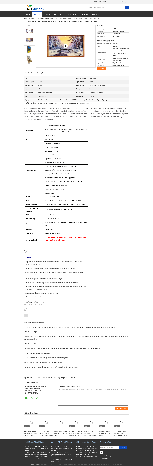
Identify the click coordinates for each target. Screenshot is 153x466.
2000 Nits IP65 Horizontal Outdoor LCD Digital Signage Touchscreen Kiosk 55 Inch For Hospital (62, 459)
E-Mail (103, 456)
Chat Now (95, 14)
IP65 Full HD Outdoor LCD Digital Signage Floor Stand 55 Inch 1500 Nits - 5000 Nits (62, 448)
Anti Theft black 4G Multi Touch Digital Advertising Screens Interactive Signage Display (36, 448)
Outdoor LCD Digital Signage (61, 442)
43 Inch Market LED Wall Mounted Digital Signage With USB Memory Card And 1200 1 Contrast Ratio (121, 433)
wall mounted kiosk (49, 378)
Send (123, 447)
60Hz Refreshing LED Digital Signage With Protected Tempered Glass (105, 432)
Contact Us (84, 14)
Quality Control (72, 14)
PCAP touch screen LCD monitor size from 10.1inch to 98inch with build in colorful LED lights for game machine (31, 433)
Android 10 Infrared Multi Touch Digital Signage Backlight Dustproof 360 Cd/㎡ (36, 457)
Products (37, 14)
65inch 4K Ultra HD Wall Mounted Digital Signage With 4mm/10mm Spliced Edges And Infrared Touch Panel (91, 434)
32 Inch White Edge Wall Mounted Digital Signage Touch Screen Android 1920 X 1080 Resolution (86, 452)
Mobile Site (104, 458)
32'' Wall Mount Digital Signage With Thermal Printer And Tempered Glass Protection (75, 432)
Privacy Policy (35, 464)
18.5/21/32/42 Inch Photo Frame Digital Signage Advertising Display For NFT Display (46, 432)
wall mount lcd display (34, 378)
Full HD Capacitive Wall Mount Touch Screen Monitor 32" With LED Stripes (86, 447)
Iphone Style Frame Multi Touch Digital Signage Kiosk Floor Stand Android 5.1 (36, 453)
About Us (47, 14)
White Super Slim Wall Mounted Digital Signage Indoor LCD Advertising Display (87, 457)
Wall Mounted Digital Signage (44, 18)
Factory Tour (58, 14)
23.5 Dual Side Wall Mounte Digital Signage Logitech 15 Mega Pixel (61, 431)
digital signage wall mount (66, 378)
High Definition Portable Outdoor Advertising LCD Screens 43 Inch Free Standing (61, 454)
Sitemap (108, 456)
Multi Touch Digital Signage (35, 442)
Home (28, 14)
